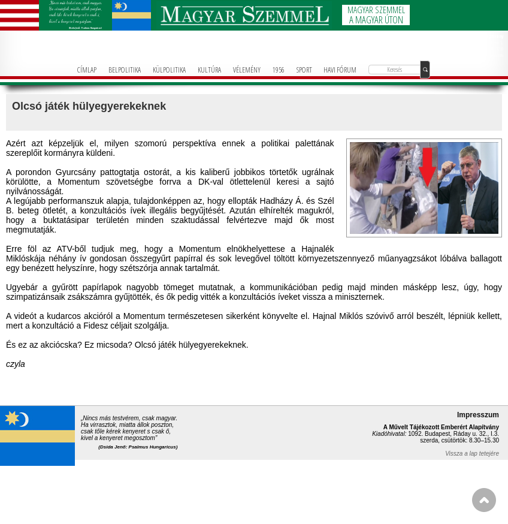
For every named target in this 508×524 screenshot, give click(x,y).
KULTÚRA (209, 69)
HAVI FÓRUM (339, 69)
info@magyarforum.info (487, 55)
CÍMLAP (86, 69)
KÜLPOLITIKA (169, 69)
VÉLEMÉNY (247, 69)
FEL (484, 500)
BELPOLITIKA (124, 69)
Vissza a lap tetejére (472, 453)
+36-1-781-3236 (491, 49)
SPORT (304, 69)
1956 (279, 69)
